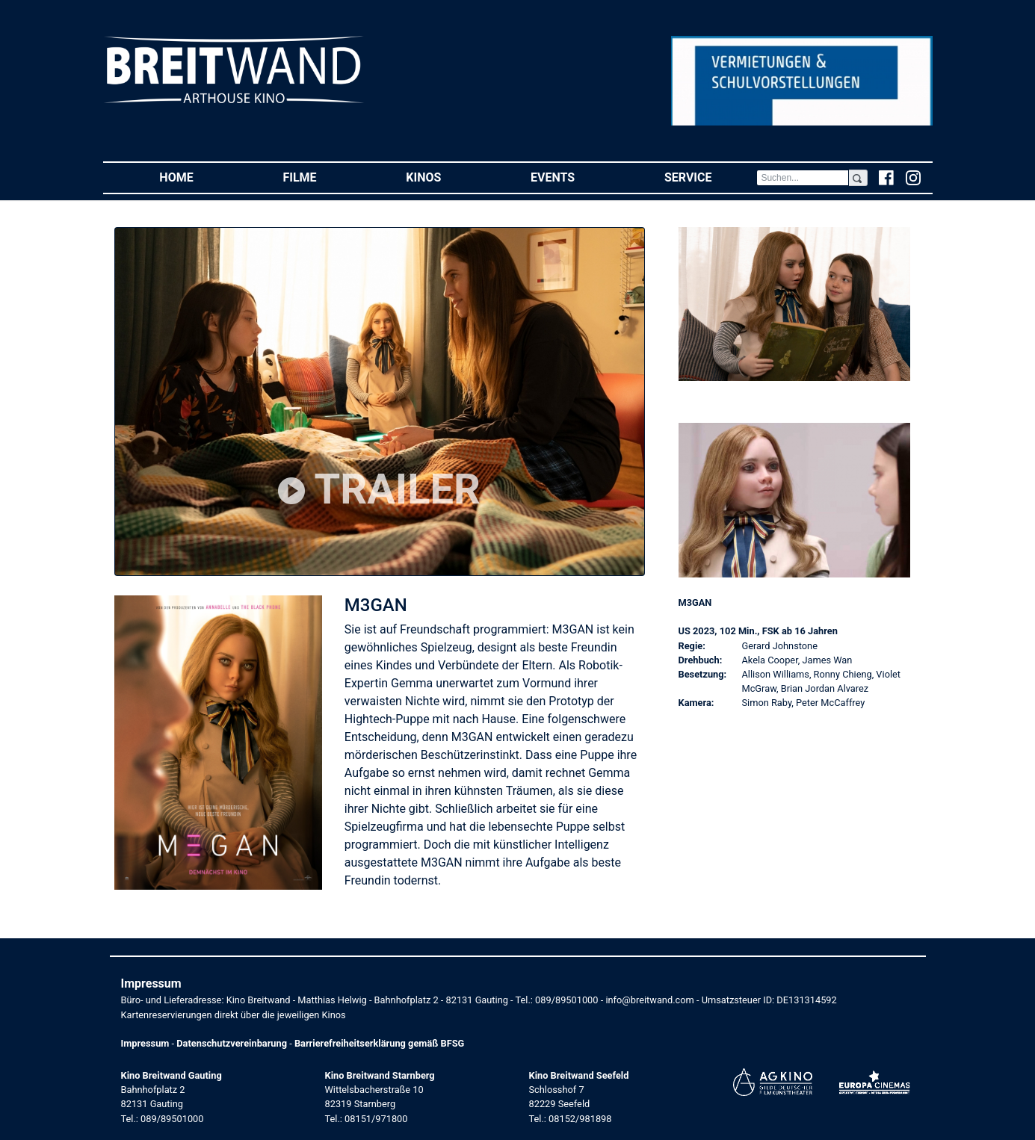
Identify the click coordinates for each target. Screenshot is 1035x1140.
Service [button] (710, 177)
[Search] (802, 178)
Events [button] (575, 177)
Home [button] (198, 177)
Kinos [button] (446, 177)
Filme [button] (321, 177)
